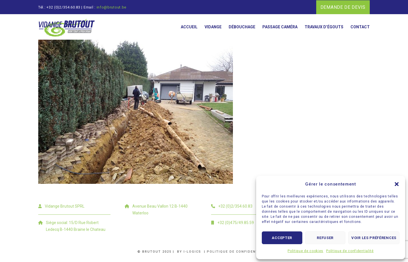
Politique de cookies (305, 251)
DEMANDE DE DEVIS (343, 7)
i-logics (193, 252)
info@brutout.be (112, 7)
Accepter (282, 238)
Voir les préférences (373, 238)
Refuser (325, 238)
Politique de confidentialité (350, 251)
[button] (397, 184)
